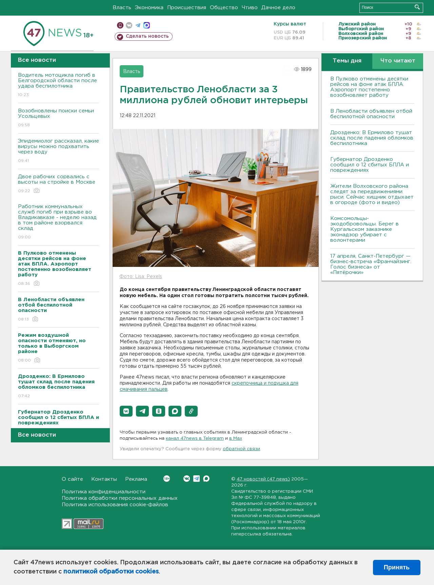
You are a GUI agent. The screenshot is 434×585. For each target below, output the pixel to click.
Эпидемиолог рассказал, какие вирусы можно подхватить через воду (58, 151)
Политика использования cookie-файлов (115, 504)
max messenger (146, 25)
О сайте (72, 479)
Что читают (397, 60)
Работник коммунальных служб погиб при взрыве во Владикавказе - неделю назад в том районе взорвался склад (58, 222)
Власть (122, 7)
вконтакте (129, 25)
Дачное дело (278, 7)
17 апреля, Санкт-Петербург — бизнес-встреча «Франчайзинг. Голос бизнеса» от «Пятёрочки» (370, 264)
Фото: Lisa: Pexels (140, 277)
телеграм (138, 25)
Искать (417, 7)
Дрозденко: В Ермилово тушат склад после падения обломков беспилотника (371, 138)
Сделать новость (147, 36)
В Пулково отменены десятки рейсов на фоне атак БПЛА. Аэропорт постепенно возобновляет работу (369, 87)
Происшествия (186, 7)
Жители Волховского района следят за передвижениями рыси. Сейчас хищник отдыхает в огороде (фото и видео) (372, 194)
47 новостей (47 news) (263, 479)
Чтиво (250, 7)
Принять (397, 567)
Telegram (196, 478)
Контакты (104, 479)
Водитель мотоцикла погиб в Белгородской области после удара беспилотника (58, 85)
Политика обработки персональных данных (120, 498)
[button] (126, 411)
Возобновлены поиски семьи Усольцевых (58, 118)
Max (206, 478)
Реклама (136, 479)
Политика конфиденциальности (103, 492)
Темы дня (347, 60)
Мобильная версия (120, 25)
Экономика (149, 7)
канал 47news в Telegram (195, 438)
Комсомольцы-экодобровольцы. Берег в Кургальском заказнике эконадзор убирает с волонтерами (364, 229)
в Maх (235, 438)
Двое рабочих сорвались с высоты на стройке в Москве (58, 184)
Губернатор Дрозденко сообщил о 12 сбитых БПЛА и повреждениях (369, 164)
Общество (224, 7)
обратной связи (241, 449)
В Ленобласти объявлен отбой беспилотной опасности (371, 114)
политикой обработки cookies (111, 571)
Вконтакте (166, 478)
